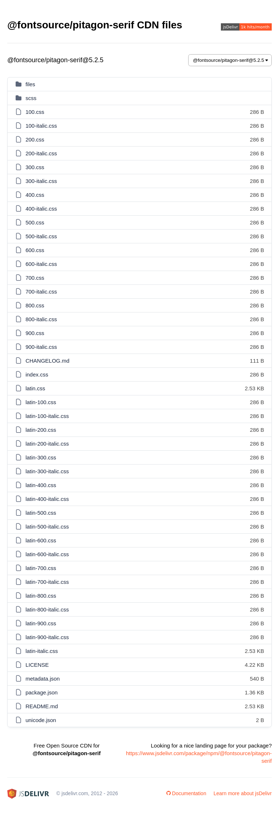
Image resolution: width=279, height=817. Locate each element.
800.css (34, 305)
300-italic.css (41, 181)
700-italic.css (41, 291)
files (30, 84)
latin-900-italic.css (47, 637)
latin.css (35, 388)
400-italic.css (41, 209)
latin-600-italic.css (47, 554)
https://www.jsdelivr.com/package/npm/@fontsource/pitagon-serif (199, 757)
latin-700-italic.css (47, 582)
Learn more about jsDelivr (243, 793)
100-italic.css (41, 126)
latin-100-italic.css (47, 416)
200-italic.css (41, 153)
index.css (36, 374)
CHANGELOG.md (47, 361)
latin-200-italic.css (47, 444)
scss (30, 98)
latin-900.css (40, 623)
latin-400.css (40, 485)
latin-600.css (40, 540)
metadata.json (42, 678)
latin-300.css (40, 457)
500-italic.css (41, 236)
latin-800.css (40, 596)
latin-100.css (40, 402)
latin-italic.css (41, 651)
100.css (34, 112)
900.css (34, 333)
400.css (34, 195)
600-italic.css (41, 264)
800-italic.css (41, 319)
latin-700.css (40, 568)
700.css (34, 278)
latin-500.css (40, 513)
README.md (41, 706)
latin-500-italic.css (47, 526)
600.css (34, 250)
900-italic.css (41, 347)
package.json (41, 692)
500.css (34, 222)
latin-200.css (40, 430)
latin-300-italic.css (47, 471)
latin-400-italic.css (47, 499)
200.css (34, 139)
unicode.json (40, 720)
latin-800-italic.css (47, 609)
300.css (34, 167)
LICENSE (37, 665)
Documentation (186, 793)
